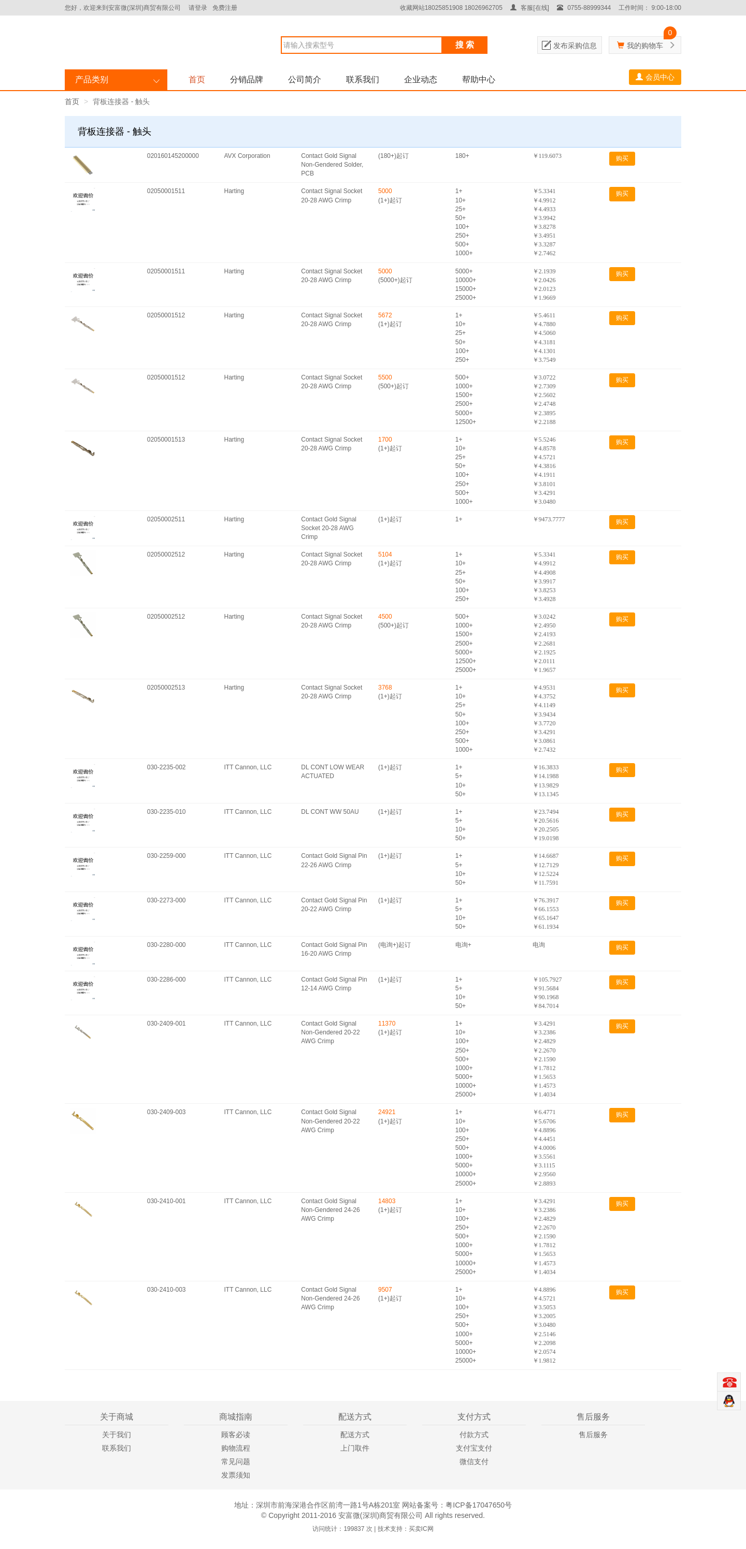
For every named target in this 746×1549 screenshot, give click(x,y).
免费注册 (224, 7)
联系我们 (362, 79)
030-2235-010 (166, 811)
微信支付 (474, 1461)
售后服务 (593, 1434)
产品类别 (91, 79)
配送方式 (354, 1434)
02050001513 (166, 439)
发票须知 (235, 1475)
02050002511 (166, 519)
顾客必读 (235, 1434)
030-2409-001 (166, 1023)
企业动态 (420, 79)
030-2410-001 (166, 1201)
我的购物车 (645, 45)
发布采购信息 (575, 45)
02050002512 (166, 554)
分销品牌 (246, 79)
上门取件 (354, 1448)
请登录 (198, 7)
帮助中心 (478, 79)
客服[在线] (529, 7)
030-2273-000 (166, 900)
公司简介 (304, 79)
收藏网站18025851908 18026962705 (451, 7)
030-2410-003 (166, 1289)
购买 (622, 158)
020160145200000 (173, 155)
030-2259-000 (166, 855)
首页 (197, 79)
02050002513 (166, 687)
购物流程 (235, 1448)
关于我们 (116, 1434)
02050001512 (166, 315)
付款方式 (474, 1434)
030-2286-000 (166, 979)
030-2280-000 (166, 944)
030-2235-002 (166, 767)
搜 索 (464, 44)
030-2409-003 (166, 1112)
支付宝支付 (474, 1448)
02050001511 (166, 191)
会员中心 (655, 77)
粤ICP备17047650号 (479, 1505)
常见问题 (235, 1461)
